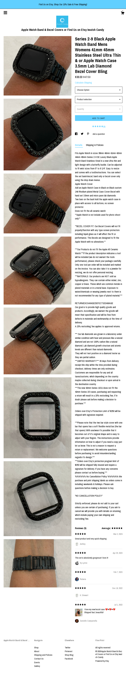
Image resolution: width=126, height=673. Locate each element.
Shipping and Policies (43, 655)
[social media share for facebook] (76, 134)
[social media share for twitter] (82, 134)
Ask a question (99, 134)
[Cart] (122, 13)
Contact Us (39, 658)
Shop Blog (69, 655)
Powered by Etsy (102, 661)
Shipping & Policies (95, 145)
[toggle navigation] (5, 12)
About (36, 651)
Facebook (69, 658)
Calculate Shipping (83, 82)
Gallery (37, 666)
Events (37, 662)
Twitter (67, 647)
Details (79, 145)
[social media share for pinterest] (88, 134)
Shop (36, 647)
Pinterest (68, 651)
